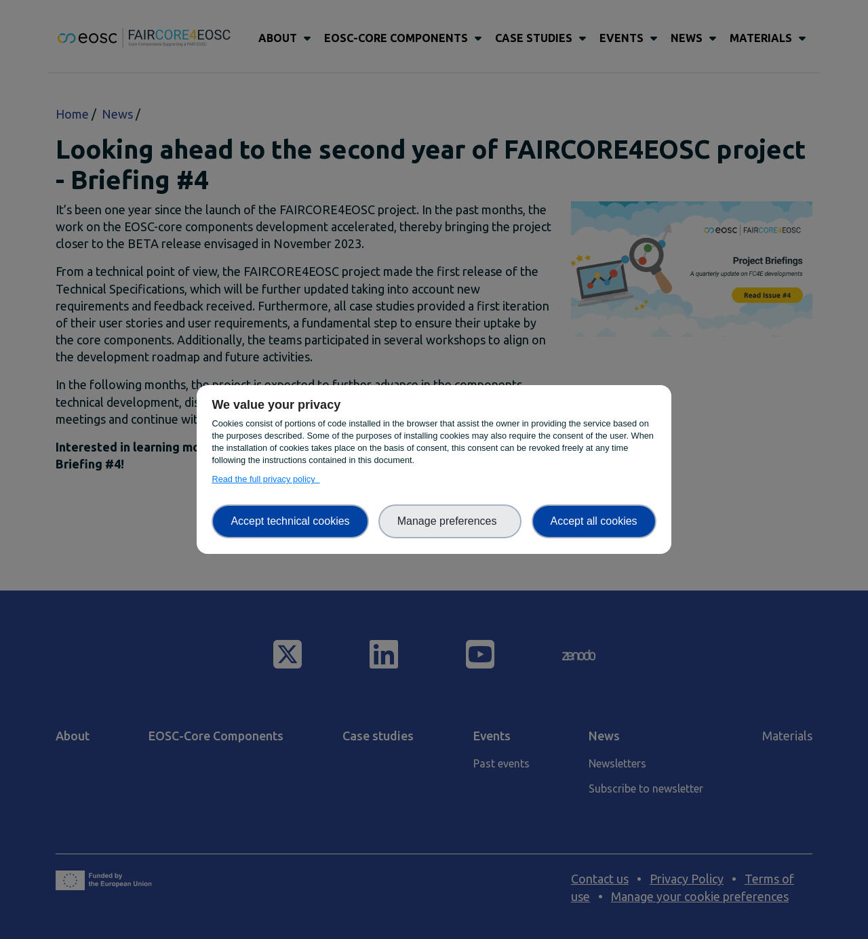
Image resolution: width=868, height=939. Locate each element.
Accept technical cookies (290, 521)
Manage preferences (450, 521)
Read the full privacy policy (265, 479)
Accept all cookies (594, 521)
